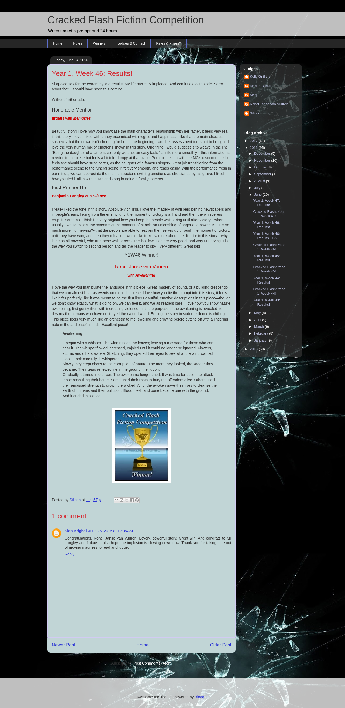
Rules (77, 43)
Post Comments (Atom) (152, 663)
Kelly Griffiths (260, 77)
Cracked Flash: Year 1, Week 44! (269, 291)
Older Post (220, 645)
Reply (69, 554)
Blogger (201, 697)
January (261, 340)
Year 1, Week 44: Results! (266, 280)
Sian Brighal (76, 531)
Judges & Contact (131, 43)
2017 (254, 141)
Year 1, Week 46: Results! (266, 225)
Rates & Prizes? (168, 43)
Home (58, 43)
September (263, 174)
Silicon (255, 113)
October (261, 167)
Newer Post (63, 645)
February (261, 333)
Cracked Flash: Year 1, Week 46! (269, 247)
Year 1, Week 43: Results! (266, 302)
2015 (254, 349)
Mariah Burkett (261, 86)
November (262, 161)
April (258, 320)
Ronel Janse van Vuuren (269, 104)
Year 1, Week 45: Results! (266, 258)
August (260, 181)
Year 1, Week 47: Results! (266, 202)
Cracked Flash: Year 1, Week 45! (269, 269)
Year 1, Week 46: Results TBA (266, 236)
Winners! (99, 43)
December (262, 153)
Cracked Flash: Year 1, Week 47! (269, 214)
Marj (253, 95)
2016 (254, 148)
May (258, 313)
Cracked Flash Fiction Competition (125, 20)
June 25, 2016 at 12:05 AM (110, 531)
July (257, 188)
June (258, 195)
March (259, 327)
